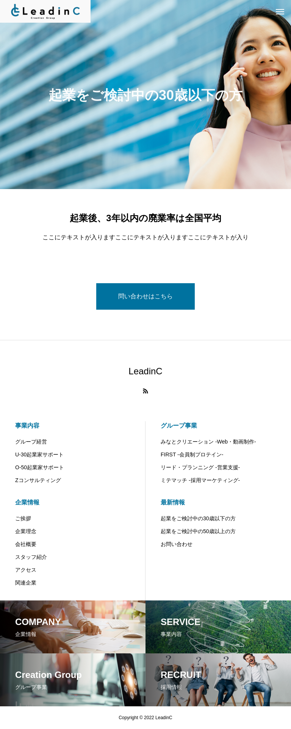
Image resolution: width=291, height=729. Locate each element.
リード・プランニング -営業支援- (200, 467)
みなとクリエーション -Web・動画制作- (208, 442)
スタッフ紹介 (31, 557)
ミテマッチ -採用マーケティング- (200, 480)
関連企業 (25, 583)
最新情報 (173, 502)
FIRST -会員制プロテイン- (192, 454)
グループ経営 (31, 442)
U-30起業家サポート (39, 454)
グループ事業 (179, 425)
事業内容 (27, 425)
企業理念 (25, 531)
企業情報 (27, 502)
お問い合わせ (176, 544)
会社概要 (25, 544)
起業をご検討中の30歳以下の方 (198, 518)
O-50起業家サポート (39, 467)
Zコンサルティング (38, 480)
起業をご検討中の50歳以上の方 (198, 531)
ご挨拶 (23, 518)
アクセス (25, 570)
